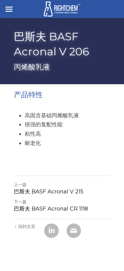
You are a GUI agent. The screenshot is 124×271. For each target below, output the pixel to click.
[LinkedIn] (51, 230)
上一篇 (20, 184)
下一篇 (20, 202)
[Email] (74, 230)
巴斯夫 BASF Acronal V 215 (48, 191)
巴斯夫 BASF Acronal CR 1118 (51, 208)
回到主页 (24, 226)
